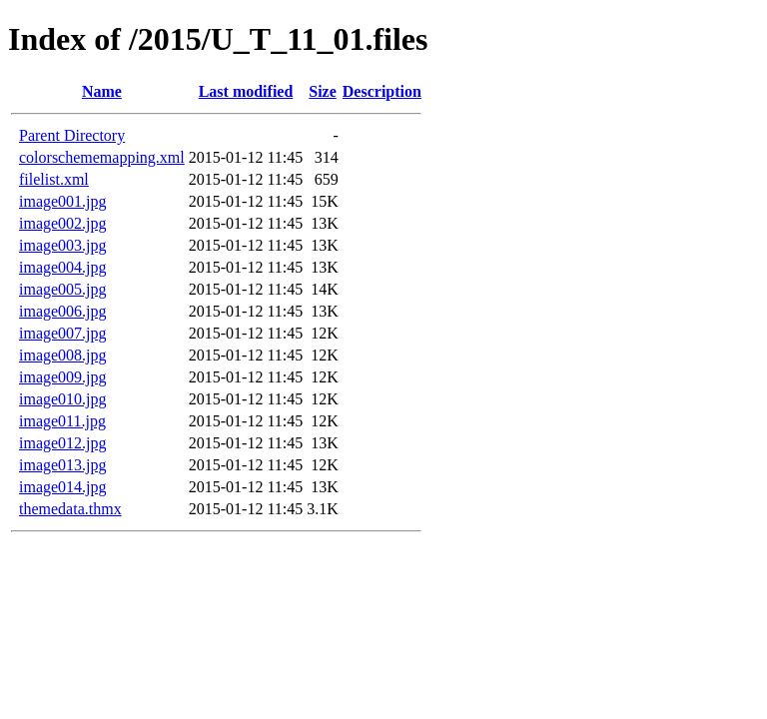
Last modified (246, 91)
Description (382, 91)
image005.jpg (63, 289)
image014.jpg (63, 486)
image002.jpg (63, 223)
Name (102, 91)
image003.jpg (63, 245)
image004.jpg (63, 267)
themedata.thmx (70, 508)
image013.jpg (63, 464)
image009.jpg (63, 376)
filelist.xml (54, 179)
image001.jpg (63, 201)
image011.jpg (62, 420)
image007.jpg (63, 333)
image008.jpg (63, 355)
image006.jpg (63, 311)
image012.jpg (63, 442)
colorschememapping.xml (102, 157)
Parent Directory (72, 135)
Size (323, 91)
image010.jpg (63, 398)
